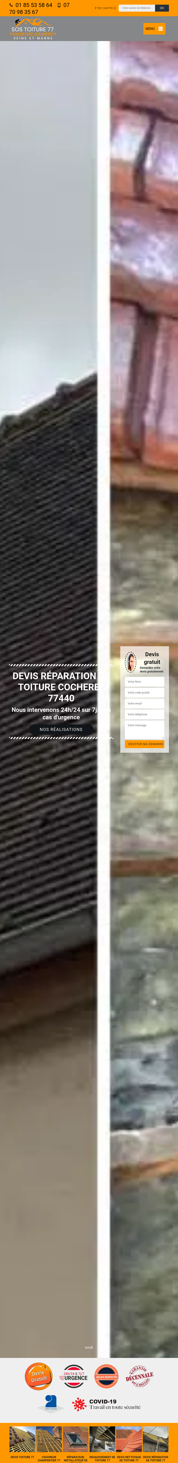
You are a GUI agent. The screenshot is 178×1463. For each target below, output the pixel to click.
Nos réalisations (61, 729)
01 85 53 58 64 (30, 5)
